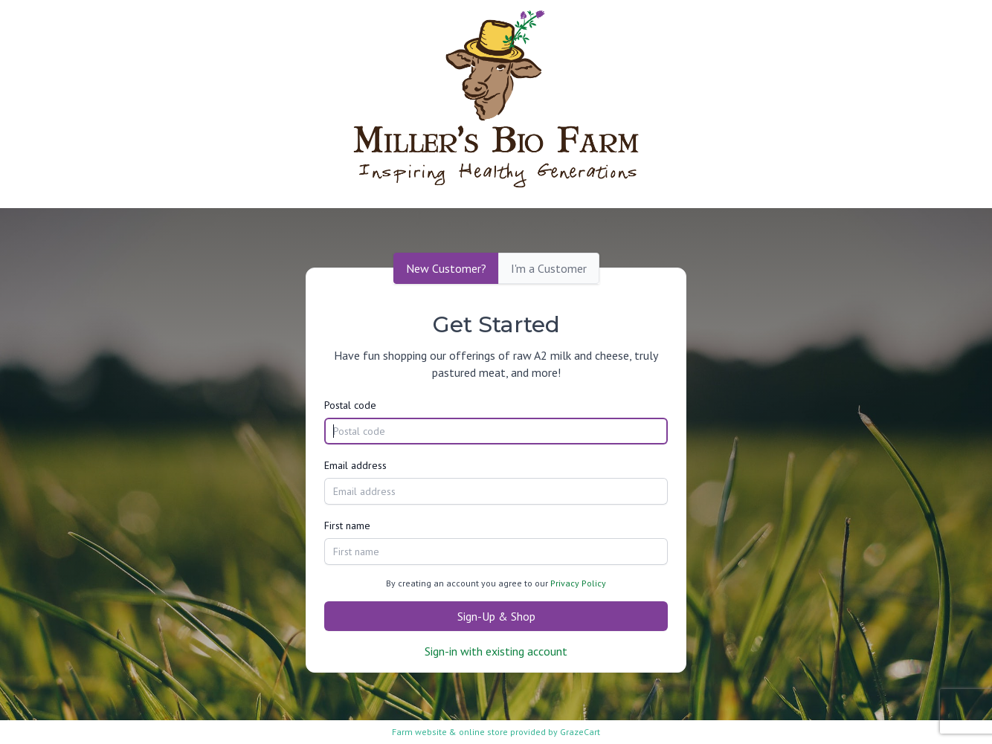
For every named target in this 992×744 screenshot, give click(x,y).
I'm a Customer (549, 268)
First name (347, 525)
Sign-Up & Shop (496, 616)
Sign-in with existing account (496, 651)
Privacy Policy (578, 583)
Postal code (350, 405)
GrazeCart (580, 731)
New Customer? (446, 268)
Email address (355, 465)
